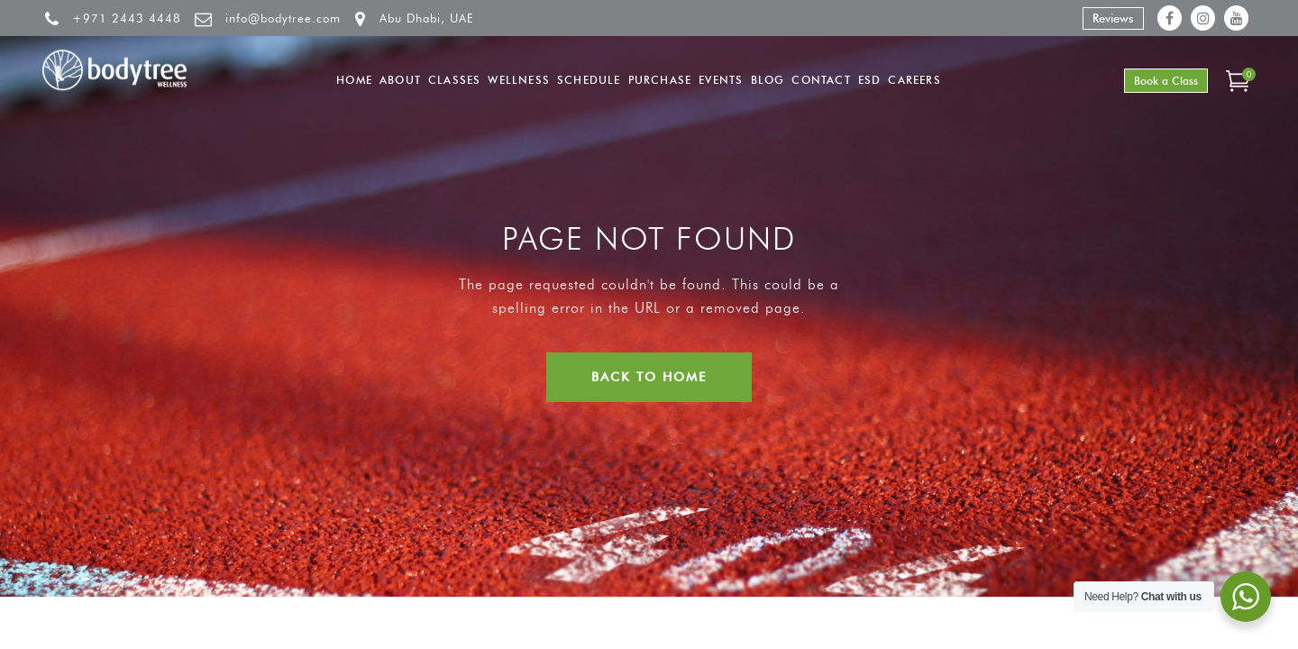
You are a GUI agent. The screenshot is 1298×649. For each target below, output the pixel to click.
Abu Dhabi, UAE (426, 18)
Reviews (1113, 18)
